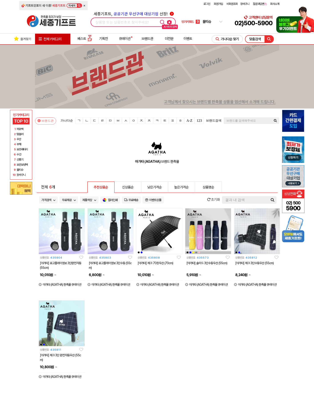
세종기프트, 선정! (134, 14)
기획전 (103, 39)
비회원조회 (232, 4)
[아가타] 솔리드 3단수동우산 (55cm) (206, 263)
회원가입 (218, 4)
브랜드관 (147, 39)
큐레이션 (124, 39)
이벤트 (188, 39)
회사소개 (274, 4)
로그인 (206, 4)
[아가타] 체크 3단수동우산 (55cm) (254, 263)
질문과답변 (260, 4)
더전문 (169, 39)
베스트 (84, 38)
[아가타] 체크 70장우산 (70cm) (155, 263)
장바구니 (244, 4)
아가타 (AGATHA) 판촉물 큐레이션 (60, 284)
